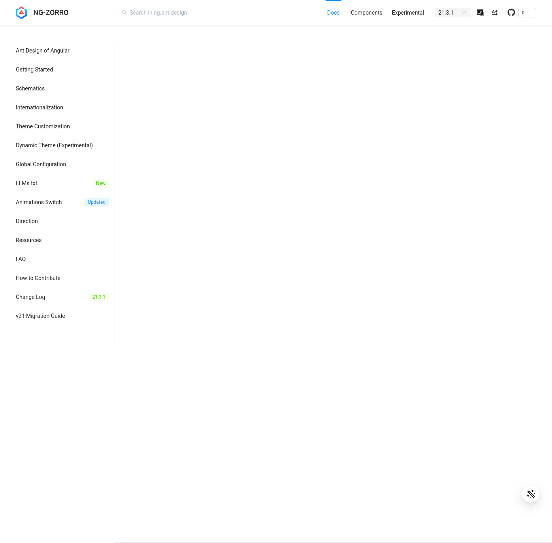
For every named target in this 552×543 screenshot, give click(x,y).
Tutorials (503, 464)
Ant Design (148, 412)
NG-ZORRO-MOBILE (158, 399)
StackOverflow (510, 477)
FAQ (497, 425)
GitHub (501, 399)
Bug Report (506, 438)
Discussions (508, 451)
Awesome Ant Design (347, 399)
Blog (326, 412)
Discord (330, 438)
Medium (331, 451)
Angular (143, 425)
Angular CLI (148, 464)
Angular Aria (149, 438)
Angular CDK (149, 451)
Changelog (506, 412)
